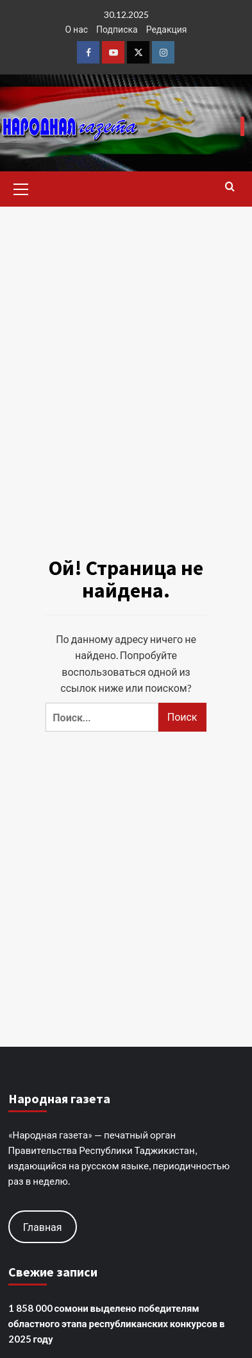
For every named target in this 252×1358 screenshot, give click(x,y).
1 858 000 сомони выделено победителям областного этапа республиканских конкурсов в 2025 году (116, 1323)
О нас (76, 29)
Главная (42, 1227)
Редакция (166, 29)
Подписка (117, 29)
